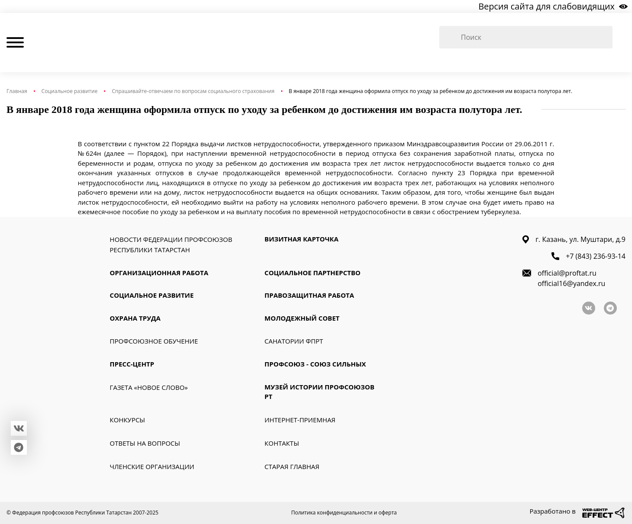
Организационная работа (159, 272)
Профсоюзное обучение (154, 341)
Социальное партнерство (313, 272)
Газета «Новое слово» (149, 387)
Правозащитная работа (309, 295)
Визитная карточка (302, 239)
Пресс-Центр (132, 364)
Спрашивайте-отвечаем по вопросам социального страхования (193, 91)
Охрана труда (135, 318)
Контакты (282, 443)
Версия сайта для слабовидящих (552, 6)
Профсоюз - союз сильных (315, 364)
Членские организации (152, 466)
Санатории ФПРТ (294, 341)
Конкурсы (127, 419)
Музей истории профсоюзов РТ (320, 392)
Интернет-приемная (300, 419)
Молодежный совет (302, 318)
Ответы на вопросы (145, 443)
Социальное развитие (70, 91)
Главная (16, 91)
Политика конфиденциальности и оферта (344, 512)
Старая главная (292, 466)
